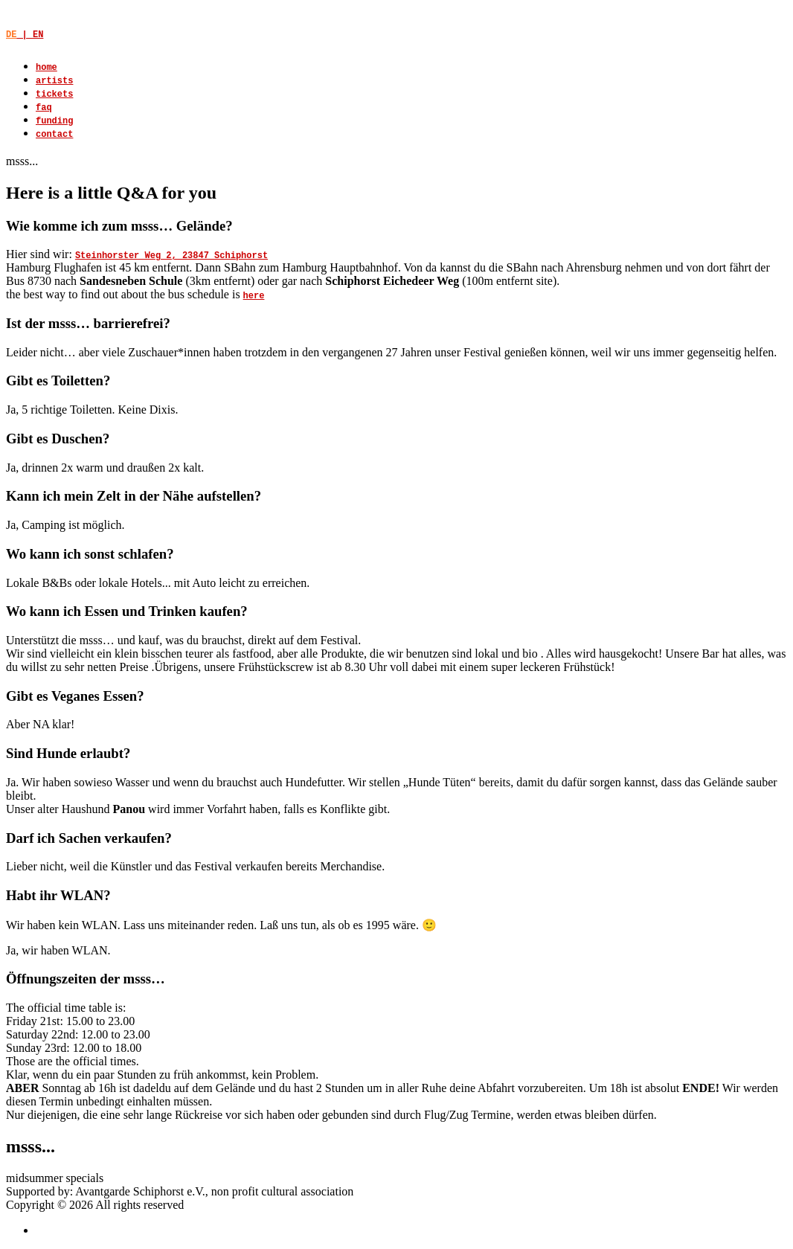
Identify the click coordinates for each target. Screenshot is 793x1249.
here (254, 296)
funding (54, 121)
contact (54, 134)
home (46, 67)
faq (44, 108)
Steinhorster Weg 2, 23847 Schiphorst (171, 256)
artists (54, 81)
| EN (24, 35)
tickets (54, 94)
